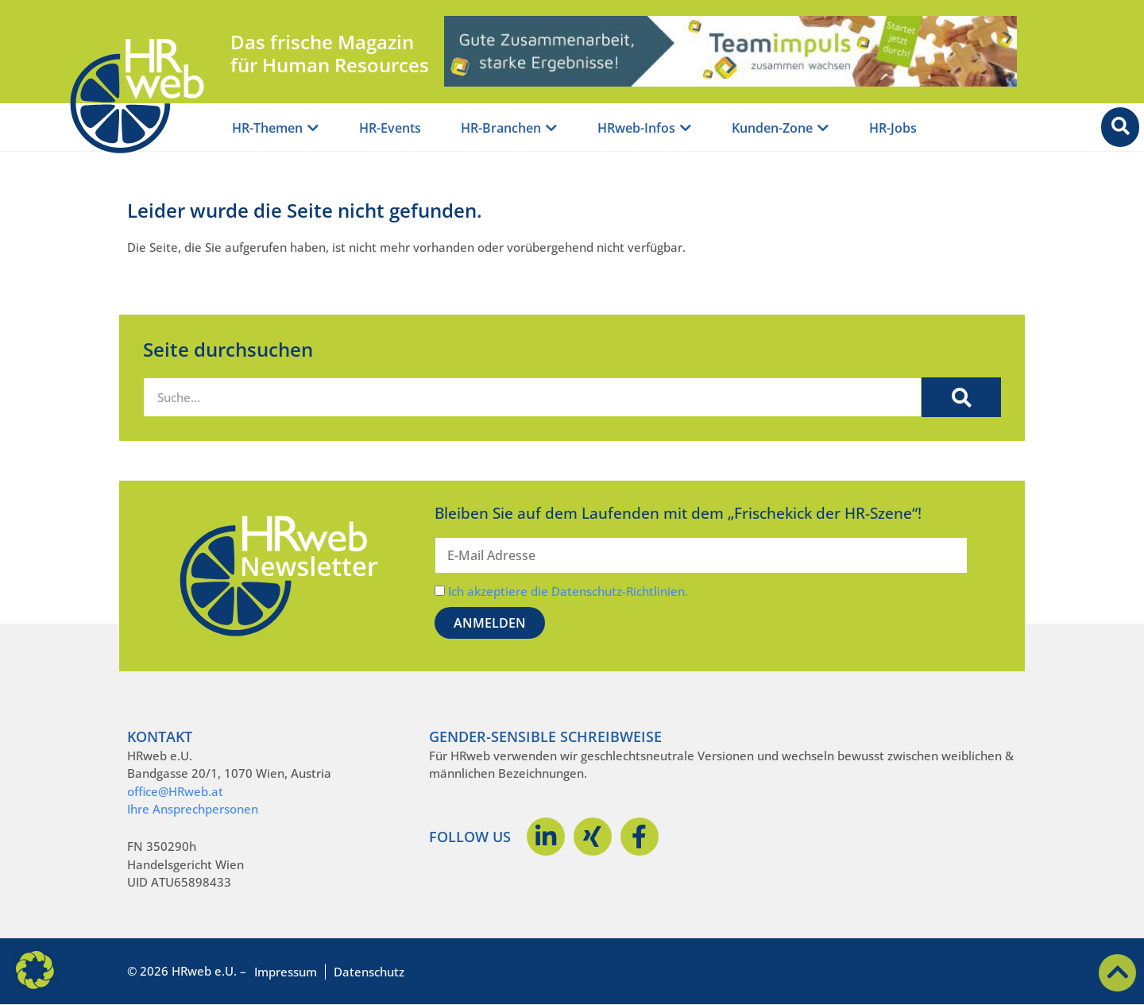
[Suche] (961, 397)
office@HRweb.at (175, 791)
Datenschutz (369, 972)
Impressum (285, 972)
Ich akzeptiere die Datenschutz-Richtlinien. (568, 591)
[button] (35, 970)
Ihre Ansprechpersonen (192, 809)
